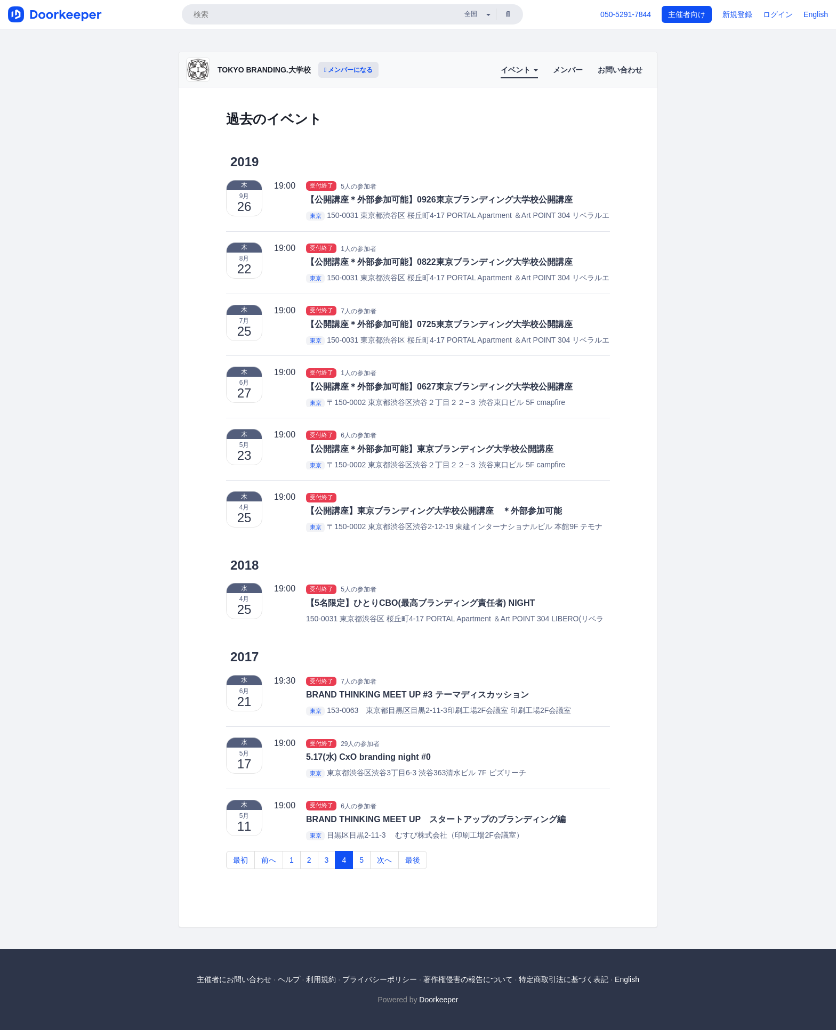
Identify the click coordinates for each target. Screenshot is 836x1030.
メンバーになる (348, 70)
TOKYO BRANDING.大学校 (264, 70)
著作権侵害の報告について (468, 979)
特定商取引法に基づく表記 (563, 979)
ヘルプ (289, 979)
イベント (519, 70)
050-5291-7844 (625, 14)
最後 (412, 860)
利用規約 (321, 979)
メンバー (568, 70)
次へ (384, 860)
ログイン (778, 14)
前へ (268, 860)
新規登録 (737, 14)
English (815, 14)
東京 (315, 216)
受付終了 (321, 186)
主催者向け (686, 14)
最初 (240, 860)
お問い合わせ (620, 70)
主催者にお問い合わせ (234, 979)
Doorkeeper (438, 999)
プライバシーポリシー (379, 979)
